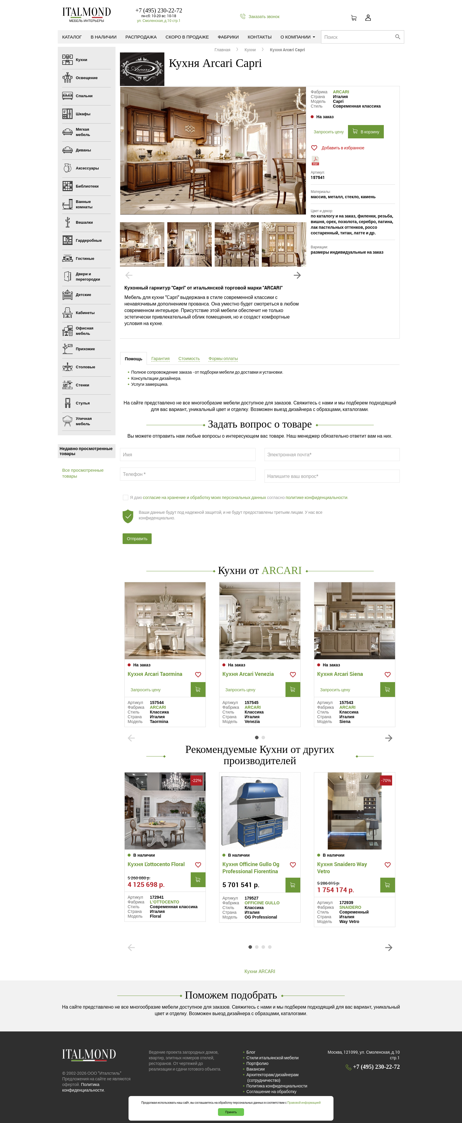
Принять (231, 1112)
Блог (250, 1052)
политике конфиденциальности (316, 497)
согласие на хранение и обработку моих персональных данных (204, 497)
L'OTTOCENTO (164, 902)
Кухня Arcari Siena (340, 673)
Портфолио (257, 1063)
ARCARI (341, 91)
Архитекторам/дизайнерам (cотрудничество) (272, 1077)
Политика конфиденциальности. (83, 1087)
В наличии (103, 37)
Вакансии (255, 1069)
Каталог (72, 37)
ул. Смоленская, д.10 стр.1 (159, 20)
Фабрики (228, 37)
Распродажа (141, 37)
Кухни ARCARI (259, 971)
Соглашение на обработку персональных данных (271, 1094)
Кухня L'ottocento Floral (156, 864)
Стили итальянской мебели (272, 1057)
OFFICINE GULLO (262, 902)
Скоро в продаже (187, 37)
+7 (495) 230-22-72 (158, 10)
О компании (297, 37)
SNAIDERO (350, 907)
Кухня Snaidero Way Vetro (342, 867)
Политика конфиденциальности (276, 1086)
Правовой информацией (304, 1102)
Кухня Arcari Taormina (155, 673)
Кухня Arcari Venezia (248, 673)
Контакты (260, 37)
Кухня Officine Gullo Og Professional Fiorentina (250, 867)
